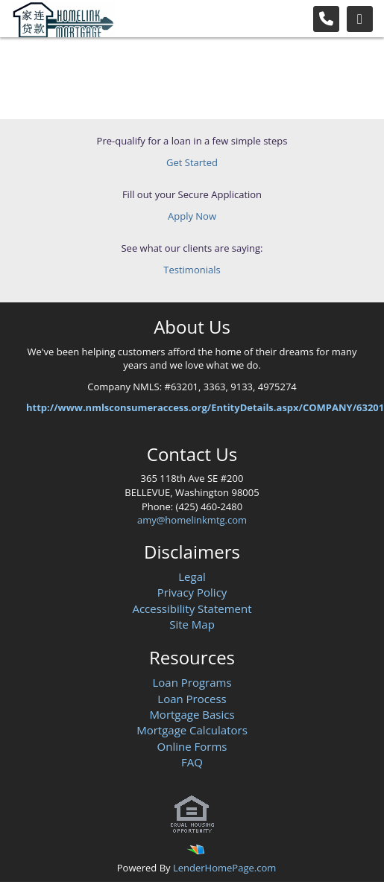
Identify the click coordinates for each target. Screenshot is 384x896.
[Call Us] (326, 19)
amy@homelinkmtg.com (192, 520)
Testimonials (191, 269)
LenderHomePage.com (224, 867)
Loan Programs (191, 682)
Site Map (192, 624)
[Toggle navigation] (360, 19)
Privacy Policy (192, 592)
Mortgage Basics (191, 714)
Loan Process (191, 698)
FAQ (192, 761)
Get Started (192, 162)
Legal (192, 576)
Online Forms (192, 746)
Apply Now (192, 216)
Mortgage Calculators (192, 729)
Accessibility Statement (191, 608)
